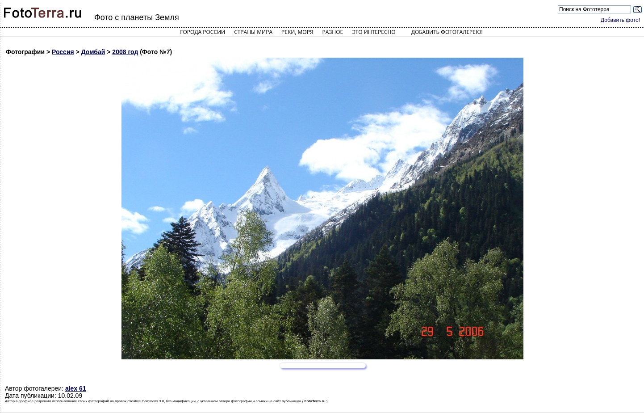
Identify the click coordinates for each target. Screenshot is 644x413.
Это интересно (374, 32)
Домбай (93, 51)
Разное (332, 32)
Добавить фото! (620, 20)
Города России (202, 32)
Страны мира (253, 32)
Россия (63, 51)
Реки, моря (297, 32)
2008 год (125, 51)
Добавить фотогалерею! (447, 32)
